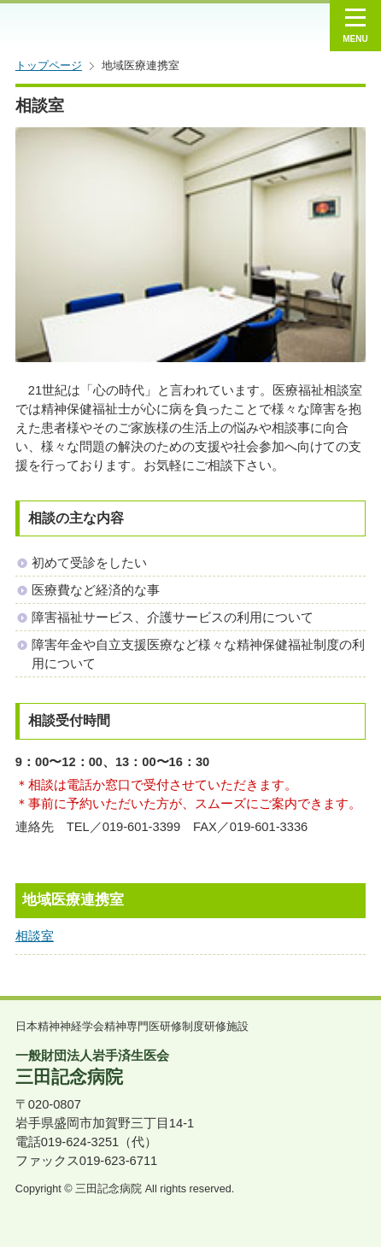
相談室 (34, 936)
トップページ (48, 66)
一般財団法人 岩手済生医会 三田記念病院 (131, 25)
